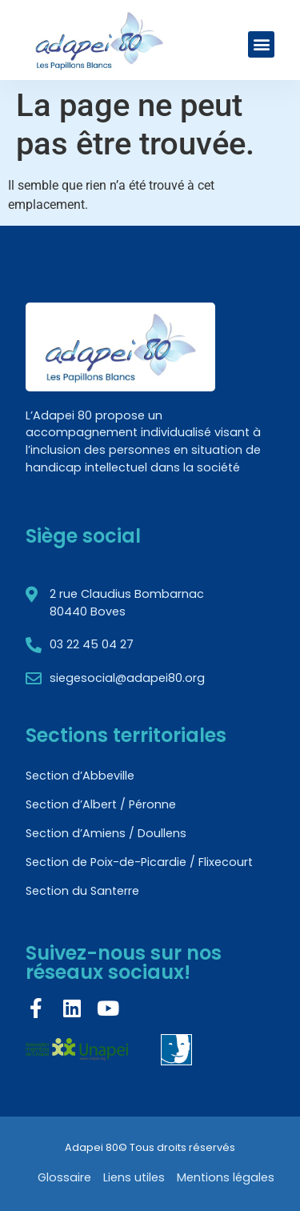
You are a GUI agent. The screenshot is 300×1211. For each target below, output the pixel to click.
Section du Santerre (82, 891)
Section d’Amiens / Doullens (106, 833)
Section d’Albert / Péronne (101, 804)
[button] (261, 44)
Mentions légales (225, 1177)
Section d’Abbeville (80, 776)
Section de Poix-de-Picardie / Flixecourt (139, 862)
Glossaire (64, 1177)
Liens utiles (134, 1177)
